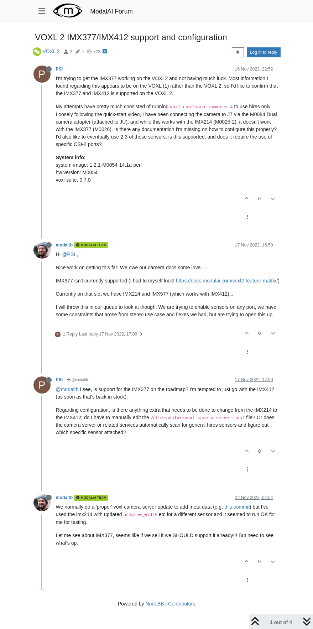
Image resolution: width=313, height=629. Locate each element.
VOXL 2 (51, 51)
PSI (59, 69)
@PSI (68, 254)
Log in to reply (263, 52)
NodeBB (154, 604)
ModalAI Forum (111, 11)
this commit (237, 507)
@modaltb (77, 380)
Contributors (181, 604)
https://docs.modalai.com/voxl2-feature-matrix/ (227, 281)
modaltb (64, 245)
